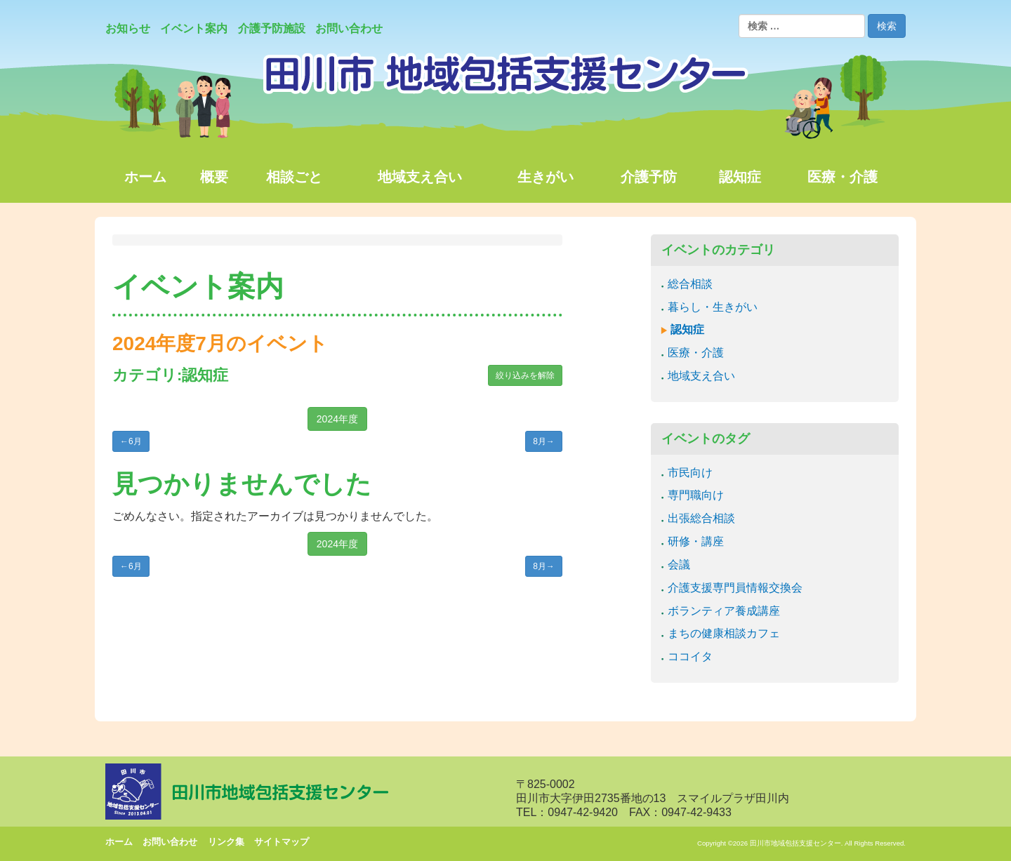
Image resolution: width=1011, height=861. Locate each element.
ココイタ (690, 656)
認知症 (687, 329)
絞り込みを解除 (525, 375)
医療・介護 (696, 353)
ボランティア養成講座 (724, 611)
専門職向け (696, 495)
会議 (679, 564)
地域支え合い (701, 376)
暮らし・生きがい (713, 307)
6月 (131, 441)
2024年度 (337, 419)
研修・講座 (696, 541)
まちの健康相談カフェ (724, 633)
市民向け (690, 473)
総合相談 (690, 284)
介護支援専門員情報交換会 (735, 588)
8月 (544, 441)
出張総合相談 (701, 518)
